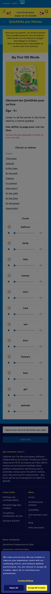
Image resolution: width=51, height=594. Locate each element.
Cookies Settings (25, 580)
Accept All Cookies (36, 588)
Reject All (14, 588)
